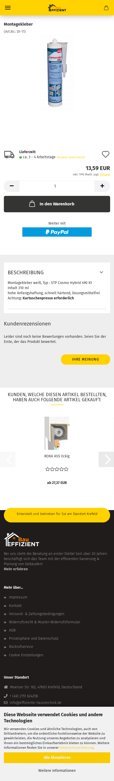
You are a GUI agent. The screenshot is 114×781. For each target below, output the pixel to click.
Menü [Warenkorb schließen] (8, 7)
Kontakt (15, 606)
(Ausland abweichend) (71, 157)
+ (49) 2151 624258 (24, 696)
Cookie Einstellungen (26, 655)
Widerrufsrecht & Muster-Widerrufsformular (44, 622)
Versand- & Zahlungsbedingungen (36, 614)
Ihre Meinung (85, 359)
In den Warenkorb (51, 203)
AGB (12, 630)
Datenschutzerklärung (76, 748)
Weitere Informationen (57, 770)
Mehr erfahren (16, 569)
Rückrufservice (21, 647)
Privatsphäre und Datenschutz (33, 638)
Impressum (18, 597)
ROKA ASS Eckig (56, 456)
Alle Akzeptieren (57, 757)
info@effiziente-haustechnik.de (36, 703)
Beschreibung (26, 272)
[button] (11, 186)
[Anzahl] (57, 186)
